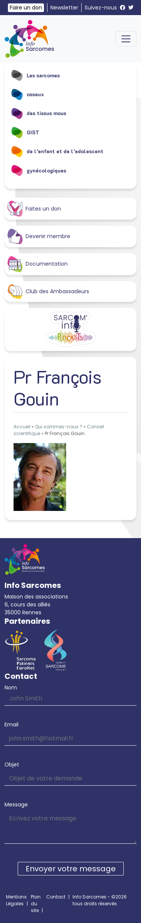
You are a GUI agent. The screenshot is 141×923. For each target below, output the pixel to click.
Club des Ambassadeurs (48, 291)
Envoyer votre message (71, 868)
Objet (12, 764)
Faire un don (26, 7)
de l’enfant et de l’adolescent (57, 151)
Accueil (22, 426)
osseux (27, 94)
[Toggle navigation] (125, 38)
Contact (55, 897)
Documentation (38, 264)
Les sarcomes (35, 75)
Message (16, 804)
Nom (11, 687)
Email (11, 724)
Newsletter (64, 7)
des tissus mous (38, 113)
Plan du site (36, 904)
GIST (25, 132)
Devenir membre (39, 236)
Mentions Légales (16, 900)
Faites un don (34, 208)
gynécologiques (38, 170)
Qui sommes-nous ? (58, 426)
